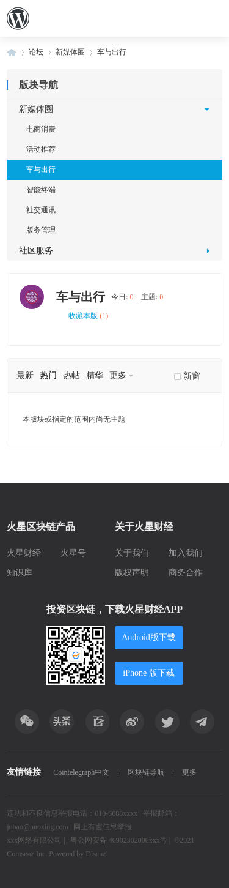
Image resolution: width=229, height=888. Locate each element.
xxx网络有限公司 (34, 840)
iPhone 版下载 (148, 672)
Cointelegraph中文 (81, 772)
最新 (25, 375)
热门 (48, 375)
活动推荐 (41, 149)
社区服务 (36, 250)
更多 (117, 375)
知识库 (19, 572)
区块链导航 (146, 772)
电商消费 (41, 129)
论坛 (36, 52)
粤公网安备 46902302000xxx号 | (120, 840)
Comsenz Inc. (28, 853)
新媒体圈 (70, 52)
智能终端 (41, 189)
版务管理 (41, 230)
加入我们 (186, 553)
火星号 (73, 553)
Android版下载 (149, 637)
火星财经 (24, 553)
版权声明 (132, 572)
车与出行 (111, 52)
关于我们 (132, 553)
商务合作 (186, 572)
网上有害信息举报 (102, 827)
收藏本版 (88, 316)
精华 (94, 375)
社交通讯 (41, 210)
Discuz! (96, 853)
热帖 (71, 375)
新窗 (191, 376)
